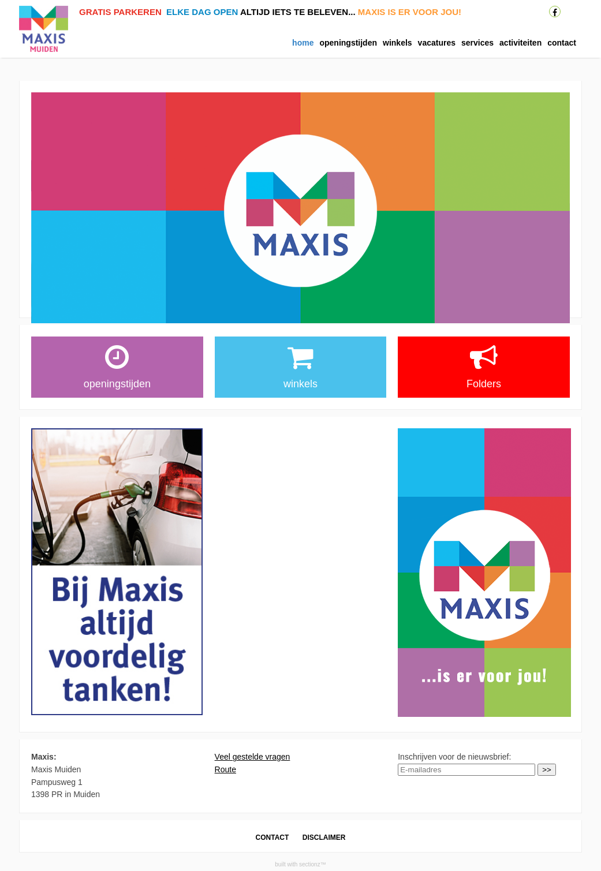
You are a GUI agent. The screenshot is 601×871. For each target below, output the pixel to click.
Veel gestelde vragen (252, 756)
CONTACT (272, 837)
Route (225, 769)
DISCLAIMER (324, 837)
